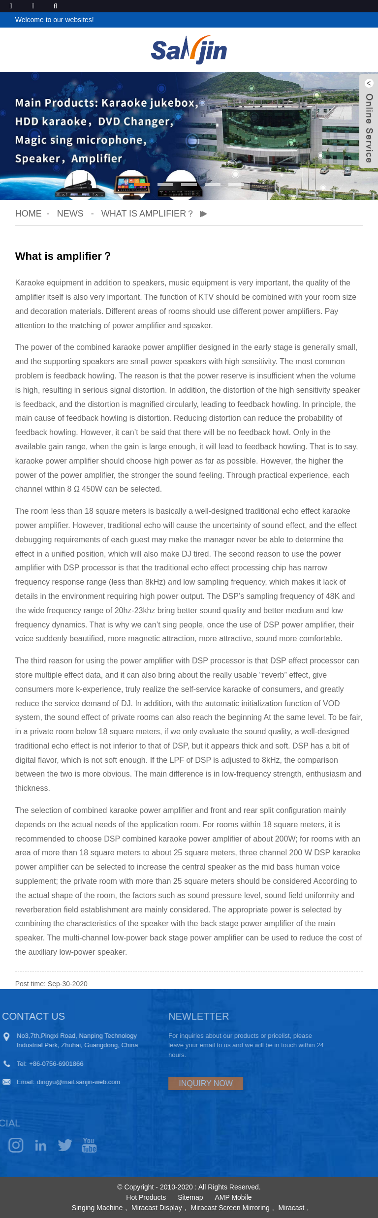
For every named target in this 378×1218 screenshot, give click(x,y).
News (70, 214)
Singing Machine (97, 1208)
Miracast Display (156, 1208)
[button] (142, 184)
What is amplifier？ (148, 214)
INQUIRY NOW (179, 1083)
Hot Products (146, 1197)
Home (28, 214)
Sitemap (190, 1197)
